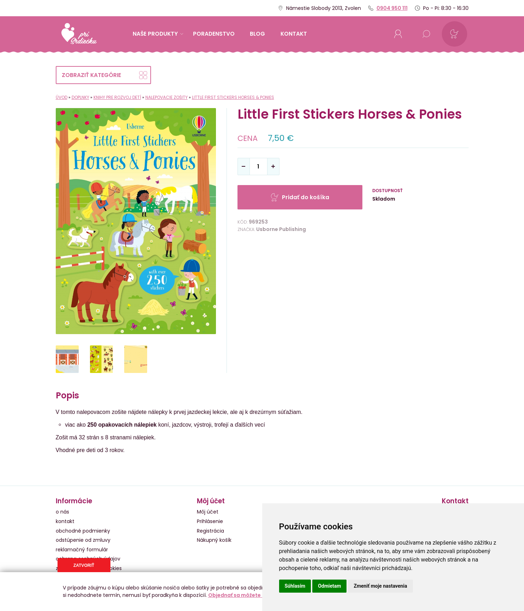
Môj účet (207, 511)
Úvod (61, 97)
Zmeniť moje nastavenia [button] (380, 586)
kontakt (294, 33)
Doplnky (80, 97)
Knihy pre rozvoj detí (117, 97)
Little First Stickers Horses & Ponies (233, 97)
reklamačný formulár (82, 549)
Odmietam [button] (329, 586)
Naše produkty (158, 33)
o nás (62, 511)
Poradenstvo (214, 33)
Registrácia (210, 530)
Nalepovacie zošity (166, 97)
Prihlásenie (210, 521)
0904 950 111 (392, 8)
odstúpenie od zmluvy (83, 540)
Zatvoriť (83, 565)
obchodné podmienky (83, 530)
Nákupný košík (214, 540)
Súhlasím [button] (295, 586)
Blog (257, 33)
